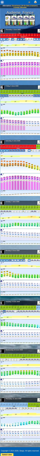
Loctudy (16, 7)
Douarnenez (16, 6)
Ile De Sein (25, 6)
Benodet (24, 7)
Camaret (34, 6)
